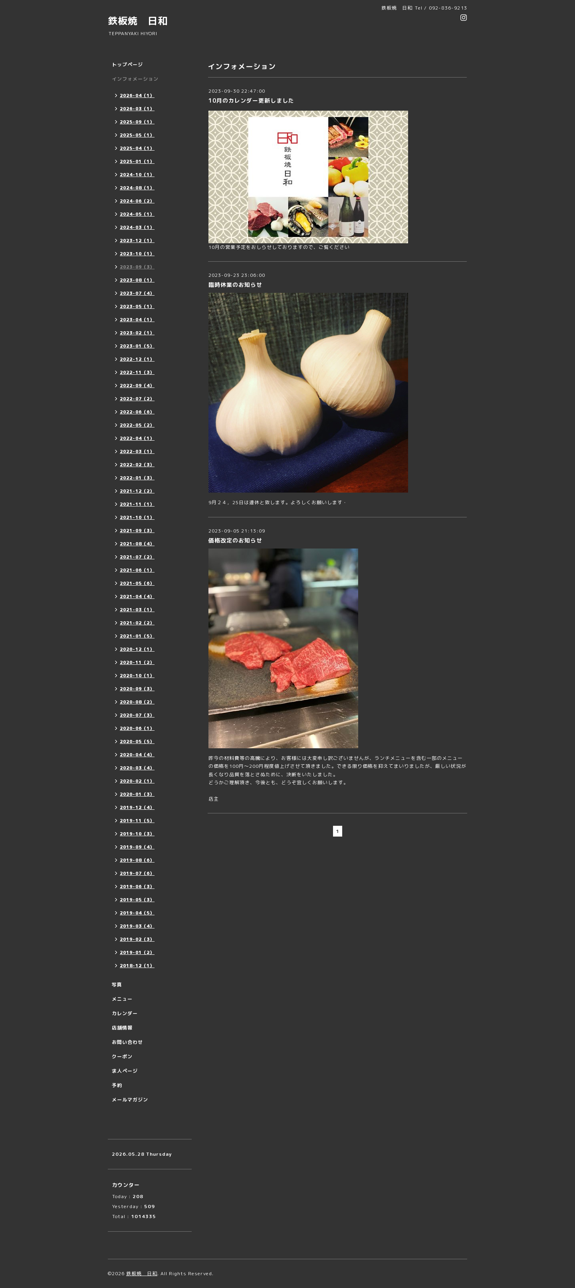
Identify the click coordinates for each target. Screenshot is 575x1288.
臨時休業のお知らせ (235, 284)
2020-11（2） (137, 662)
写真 (117, 984)
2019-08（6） (137, 860)
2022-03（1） (137, 451)
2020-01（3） (137, 794)
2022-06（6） (137, 412)
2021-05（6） (137, 583)
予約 (117, 1085)
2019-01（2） (137, 952)
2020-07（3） (137, 715)
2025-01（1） (137, 161)
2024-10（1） (137, 174)
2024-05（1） (137, 214)
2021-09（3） (137, 530)
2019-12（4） (137, 807)
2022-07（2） (137, 399)
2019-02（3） (137, 939)
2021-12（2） (137, 491)
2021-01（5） (137, 636)
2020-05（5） (137, 741)
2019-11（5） (137, 820)
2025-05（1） (137, 135)
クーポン (122, 1056)
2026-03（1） (137, 108)
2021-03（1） (137, 609)
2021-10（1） (137, 517)
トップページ (127, 64)
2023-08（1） (137, 280)
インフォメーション (135, 79)
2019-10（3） (137, 834)
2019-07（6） (137, 873)
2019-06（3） (137, 886)
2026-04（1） (137, 95)
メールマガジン (130, 1099)
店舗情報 (122, 1027)
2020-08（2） (137, 702)
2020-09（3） (137, 689)
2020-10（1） (137, 675)
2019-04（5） (137, 913)
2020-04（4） (137, 754)
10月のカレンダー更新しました (251, 100)
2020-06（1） (137, 728)
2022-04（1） (137, 438)
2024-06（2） (137, 201)
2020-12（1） (137, 649)
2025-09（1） (137, 122)
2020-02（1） (137, 781)
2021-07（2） (137, 557)
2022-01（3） (137, 478)
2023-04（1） (137, 319)
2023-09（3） (137, 267)
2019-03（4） (137, 926)
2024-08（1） (137, 188)
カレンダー (125, 1013)
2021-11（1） (137, 504)
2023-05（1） (137, 306)
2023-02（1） (137, 333)
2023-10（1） (137, 253)
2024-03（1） (137, 227)
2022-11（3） (137, 372)
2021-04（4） (137, 596)
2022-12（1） (137, 359)
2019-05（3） (137, 899)
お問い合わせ (127, 1042)
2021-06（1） (137, 570)
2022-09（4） (137, 385)
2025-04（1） (137, 148)
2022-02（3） (137, 464)
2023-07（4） (137, 293)
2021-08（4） (137, 544)
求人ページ (125, 1070)
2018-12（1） (137, 965)
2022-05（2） (137, 425)
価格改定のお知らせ (235, 540)
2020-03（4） (137, 768)
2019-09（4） (137, 847)
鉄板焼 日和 (138, 21)
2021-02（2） (137, 623)
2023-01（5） (137, 346)
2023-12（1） (137, 240)
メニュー (122, 999)
